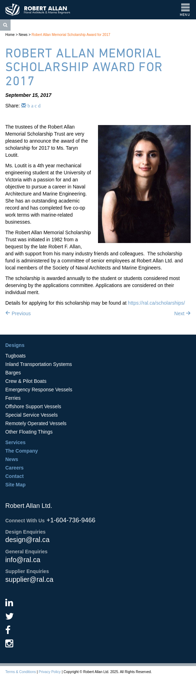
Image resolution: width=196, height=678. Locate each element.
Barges (13, 372)
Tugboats (15, 356)
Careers (14, 468)
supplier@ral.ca (29, 579)
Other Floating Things (29, 432)
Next (182, 313)
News (23, 35)
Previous (18, 313)
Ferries (13, 398)
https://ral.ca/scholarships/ (156, 303)
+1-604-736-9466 (71, 520)
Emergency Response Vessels (38, 389)
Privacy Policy (50, 672)
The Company (21, 451)
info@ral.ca (22, 560)
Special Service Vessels (31, 415)
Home (10, 35)
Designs (14, 345)
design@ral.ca (27, 539)
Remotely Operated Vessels (36, 423)
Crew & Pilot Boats (26, 381)
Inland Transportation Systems (38, 364)
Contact (14, 476)
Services (15, 442)
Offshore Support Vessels (33, 406)
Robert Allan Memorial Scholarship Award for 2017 (71, 35)
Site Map (15, 484)
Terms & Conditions (20, 672)
